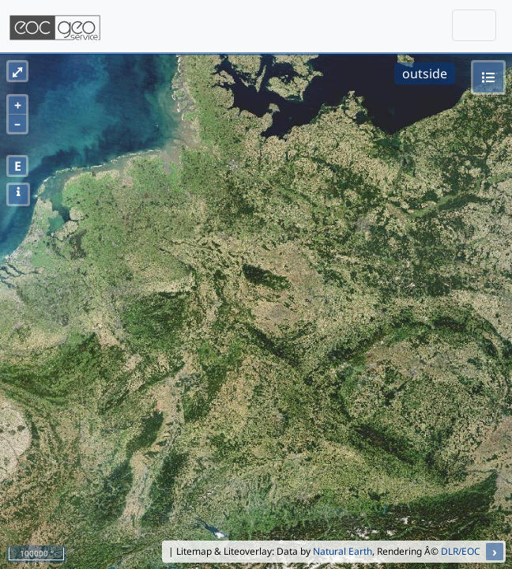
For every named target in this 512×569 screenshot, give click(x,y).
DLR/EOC (460, 551)
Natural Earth (342, 551)
